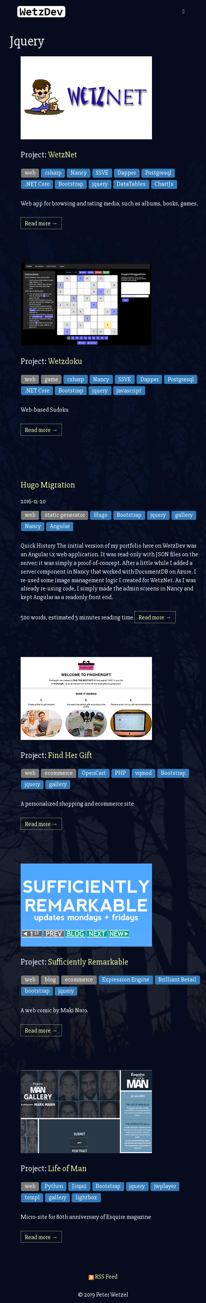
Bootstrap (71, 184)
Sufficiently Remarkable (88, 962)
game (51, 379)
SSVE (102, 173)
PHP (120, 773)
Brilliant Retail (177, 979)
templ (32, 1197)
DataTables (131, 184)
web (30, 173)
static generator (65, 515)
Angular (60, 526)
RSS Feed (103, 1276)
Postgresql (158, 173)
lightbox (86, 1197)
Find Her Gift (70, 755)
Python (54, 1186)
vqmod (143, 773)
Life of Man (67, 1169)
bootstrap (37, 991)
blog (50, 979)
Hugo (101, 515)
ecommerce (59, 773)
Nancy (79, 173)
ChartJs (164, 184)
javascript (129, 390)
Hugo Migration (48, 485)
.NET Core (37, 184)
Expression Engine (125, 979)
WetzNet (62, 155)
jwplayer (165, 1186)
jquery (100, 184)
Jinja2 (79, 1186)
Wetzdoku (65, 361)
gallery (184, 515)
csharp (53, 173)
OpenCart (94, 773)
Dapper (126, 173)
